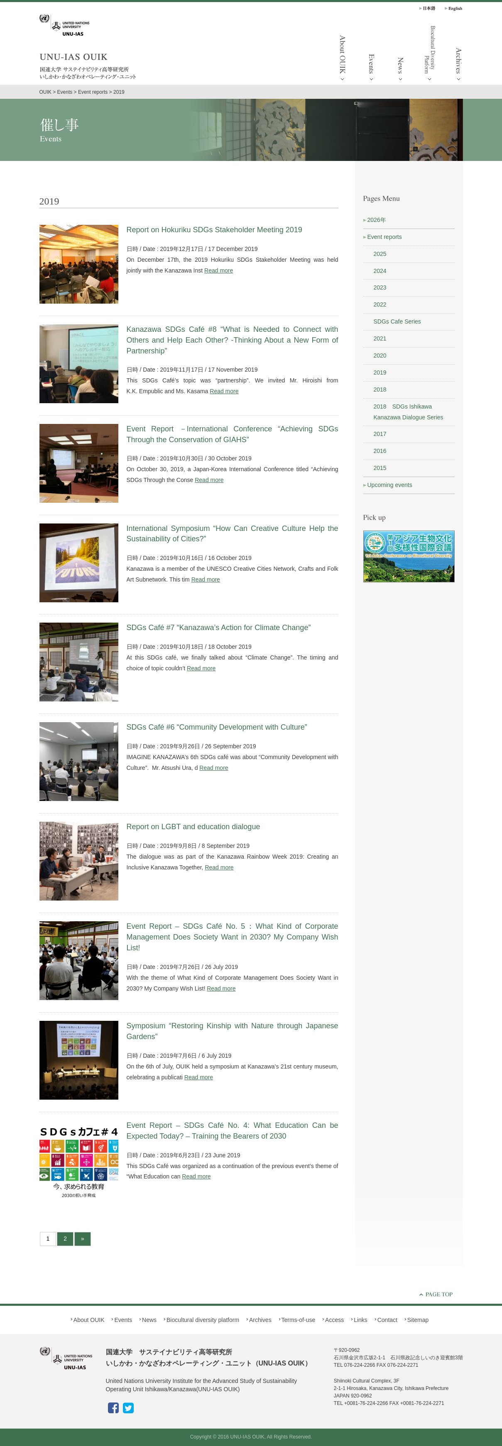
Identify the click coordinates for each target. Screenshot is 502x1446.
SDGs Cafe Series (397, 321)
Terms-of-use (299, 1320)
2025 (380, 254)
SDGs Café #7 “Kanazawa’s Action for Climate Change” (219, 627)
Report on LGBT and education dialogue (193, 827)
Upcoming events (389, 485)
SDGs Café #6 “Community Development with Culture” (218, 727)
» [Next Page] (82, 1238)
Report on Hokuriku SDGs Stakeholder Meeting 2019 (214, 230)
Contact (387, 1320)
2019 (380, 372)
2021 (380, 338)
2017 (380, 434)
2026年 (376, 220)
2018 (380, 389)
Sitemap (418, 1320)
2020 (380, 355)
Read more (218, 270)
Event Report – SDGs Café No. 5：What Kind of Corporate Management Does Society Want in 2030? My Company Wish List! (232, 937)
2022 (380, 304)
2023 (380, 287)
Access (334, 1320)
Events (371, 54)
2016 (380, 451)
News (400, 54)
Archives (458, 54)
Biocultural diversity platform (429, 54)
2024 (380, 271)
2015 (380, 468)
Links (360, 1320)
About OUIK (342, 54)
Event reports (384, 237)
